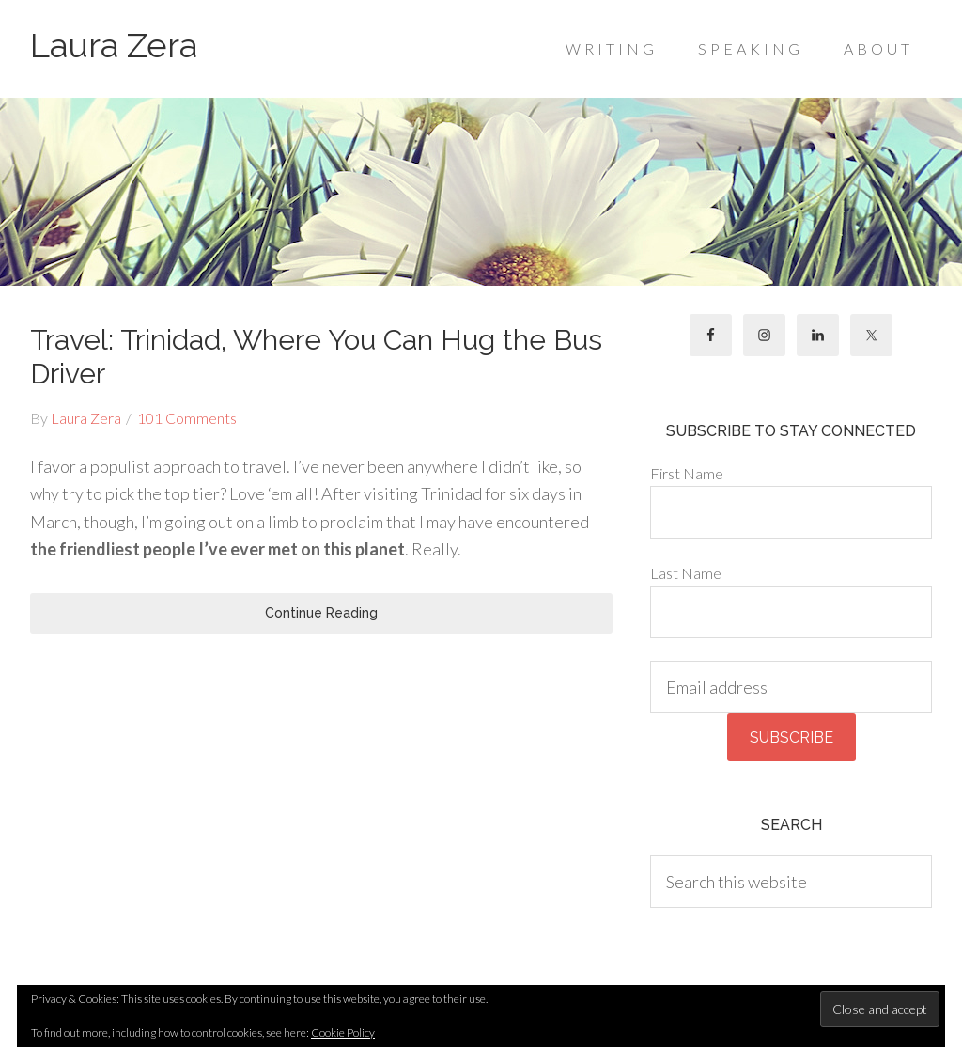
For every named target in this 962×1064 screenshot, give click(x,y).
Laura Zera (113, 45)
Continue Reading (321, 612)
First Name (686, 473)
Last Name (686, 573)
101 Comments (187, 418)
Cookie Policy (343, 1032)
